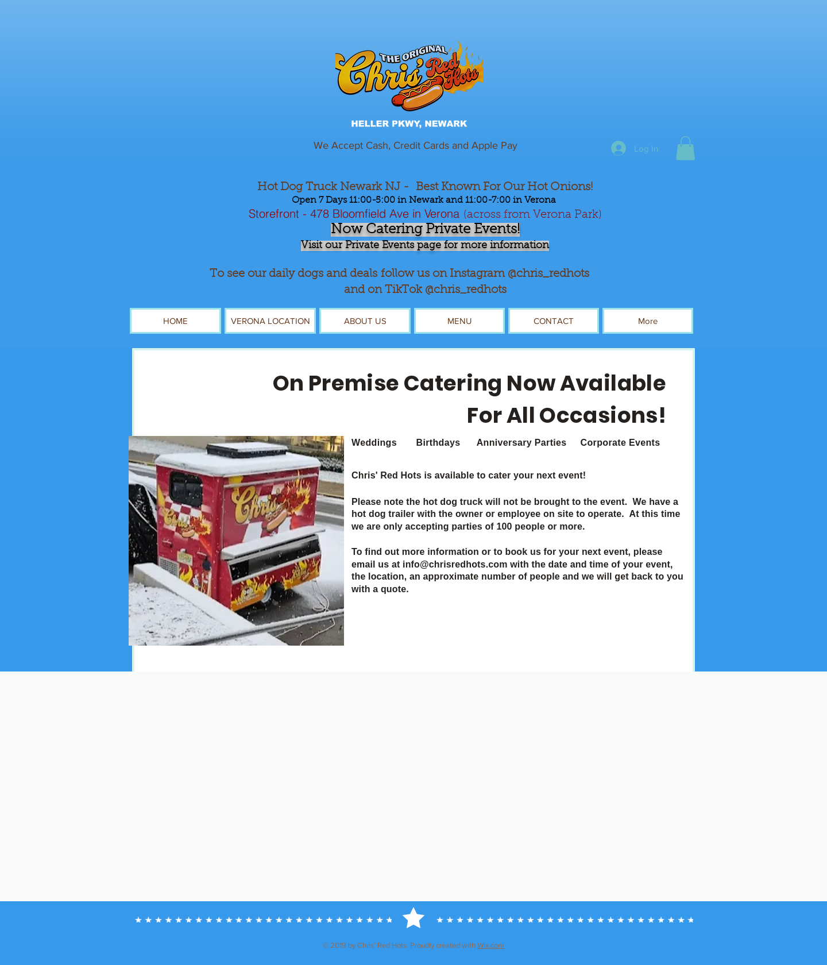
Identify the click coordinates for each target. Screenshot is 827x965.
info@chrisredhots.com (455, 564)
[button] (685, 148)
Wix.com (490, 945)
